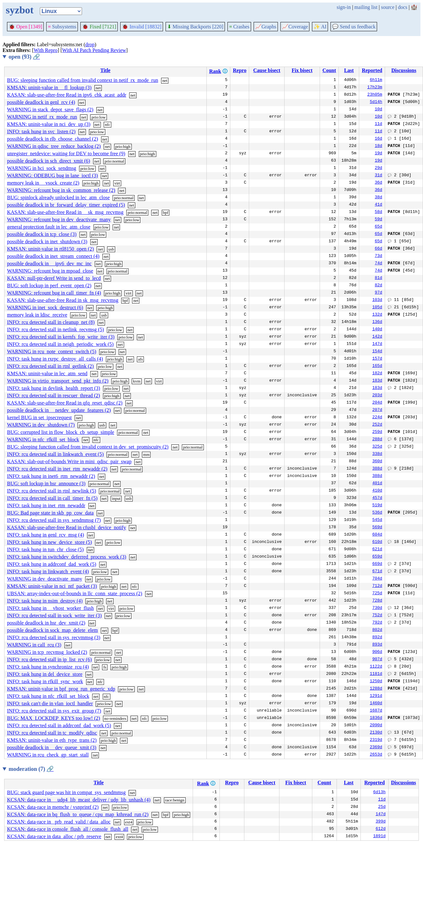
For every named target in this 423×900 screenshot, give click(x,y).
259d (377, 432)
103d (377, 300)
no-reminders (115, 718)
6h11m (376, 80)
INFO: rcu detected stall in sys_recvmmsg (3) (53, 637)
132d (377, 315)
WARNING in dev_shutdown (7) (41, 425)
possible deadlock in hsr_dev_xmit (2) (46, 623)
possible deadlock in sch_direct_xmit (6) (48, 161)
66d (378, 249)
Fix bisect (302, 70)
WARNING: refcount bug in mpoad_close (50, 271)
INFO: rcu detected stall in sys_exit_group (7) (54, 710)
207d (377, 410)
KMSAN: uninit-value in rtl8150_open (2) (50, 249)
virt (117, 183)
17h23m (374, 88)
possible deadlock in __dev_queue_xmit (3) (51, 747)
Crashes (239, 26)
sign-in (344, 7)
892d (377, 637)
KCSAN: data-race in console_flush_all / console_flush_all (67, 829)
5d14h (376, 102)
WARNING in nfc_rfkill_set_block (43, 439)
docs (402, 7)
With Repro (45, 50)
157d (377, 359)
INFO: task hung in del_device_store (44, 674)
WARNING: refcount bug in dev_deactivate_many (59, 219)
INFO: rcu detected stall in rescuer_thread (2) (53, 395)
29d (378, 168)
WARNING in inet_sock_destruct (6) (45, 307)
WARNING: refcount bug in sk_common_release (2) (61, 190)
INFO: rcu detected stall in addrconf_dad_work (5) (59, 725)
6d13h (379, 792)
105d (377, 308)
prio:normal (114, 161)
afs (140, 359)
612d (381, 829)
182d (377, 374)
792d (377, 623)
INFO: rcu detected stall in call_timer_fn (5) (52, 498)
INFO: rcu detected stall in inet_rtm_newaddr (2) (57, 469)
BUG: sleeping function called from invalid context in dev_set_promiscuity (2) (87, 447)
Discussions (403, 70)
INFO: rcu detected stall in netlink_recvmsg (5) (55, 329)
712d (377, 586)
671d (377, 571)
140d (377, 330)
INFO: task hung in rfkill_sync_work (45, 681)
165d (377, 366)
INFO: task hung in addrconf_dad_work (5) (51, 564)
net (164, 80)
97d (378, 293)
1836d (376, 718)
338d (377, 454)
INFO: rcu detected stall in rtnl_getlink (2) (50, 366)
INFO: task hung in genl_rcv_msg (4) (45, 535)
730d (377, 608)
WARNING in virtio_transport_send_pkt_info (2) (57, 381)
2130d (376, 733)
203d (377, 396)
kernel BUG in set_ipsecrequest (39, 417)
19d (378, 154)
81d (378, 278)
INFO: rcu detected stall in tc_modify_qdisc (52, 732)
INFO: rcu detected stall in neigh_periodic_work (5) (60, 344)
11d (378, 124)
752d (377, 615)
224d (377, 418)
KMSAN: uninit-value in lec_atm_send (47, 373)
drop (89, 44)
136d (377, 322)
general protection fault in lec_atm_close (48, 227)
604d (377, 535)
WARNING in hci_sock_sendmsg (41, 168)
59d (378, 220)
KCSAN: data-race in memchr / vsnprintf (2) (53, 807)
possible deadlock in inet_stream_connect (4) (53, 256)
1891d (379, 836)
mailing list (365, 7)
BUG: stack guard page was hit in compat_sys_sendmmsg (66, 792)
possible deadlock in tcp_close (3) (42, 234)
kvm (136, 381)
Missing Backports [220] (195, 26)
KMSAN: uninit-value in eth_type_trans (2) (52, 740)
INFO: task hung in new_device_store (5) (49, 542)
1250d (376, 681)
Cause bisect (266, 70)
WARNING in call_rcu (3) (34, 645)
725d (377, 593)
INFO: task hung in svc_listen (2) (41, 131)
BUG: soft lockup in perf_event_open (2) (49, 285)
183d (377, 381)
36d (378, 183)
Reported (372, 70)
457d (377, 498)
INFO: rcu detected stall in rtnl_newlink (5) (51, 491)
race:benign (174, 800)
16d (378, 139)
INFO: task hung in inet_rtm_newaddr (46, 505)
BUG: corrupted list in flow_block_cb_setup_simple (60, 432)
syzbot (19, 10)
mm (146, 454)
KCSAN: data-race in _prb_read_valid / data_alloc (59, 821)
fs (104, 667)
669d (377, 564)
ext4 (128, 822)
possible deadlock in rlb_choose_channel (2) (52, 139)
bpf (165, 212)
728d (377, 601)
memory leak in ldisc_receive (37, 315)
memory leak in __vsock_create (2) (43, 183)
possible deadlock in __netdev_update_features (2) (59, 410)
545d (377, 520)
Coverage (295, 26)
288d (377, 440)
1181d (376, 674)
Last (349, 70)
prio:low (99, 117)
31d (378, 176)
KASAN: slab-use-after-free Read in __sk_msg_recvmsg (65, 212)
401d (377, 484)
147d (377, 344)
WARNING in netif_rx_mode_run (42, 117)
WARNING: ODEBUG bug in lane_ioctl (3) (52, 175)
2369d (376, 747)
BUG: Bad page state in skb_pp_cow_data (50, 513)
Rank (215, 71)
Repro (239, 70)
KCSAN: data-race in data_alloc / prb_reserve (54, 836)
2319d (376, 740)
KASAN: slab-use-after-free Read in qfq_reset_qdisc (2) (64, 403)
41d (378, 205)
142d (377, 337)
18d (378, 146)
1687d (376, 711)
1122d (376, 667)
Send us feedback (353, 26)
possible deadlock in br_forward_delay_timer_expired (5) (66, 205)
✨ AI (320, 26)
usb (111, 249)
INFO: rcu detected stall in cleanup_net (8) (51, 322)
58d (378, 212)
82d (378, 286)
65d (378, 227)
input (116, 498)
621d (377, 549)
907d (377, 659)
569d (377, 527)
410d (377, 491)
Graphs (265, 26)
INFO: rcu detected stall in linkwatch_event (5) (55, 454)
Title (105, 70)
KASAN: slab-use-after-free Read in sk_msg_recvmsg (62, 300)
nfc (107, 124)
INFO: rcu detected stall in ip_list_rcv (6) (49, 659)
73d (378, 256)
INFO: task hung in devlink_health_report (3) (53, 388)
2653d (376, 755)
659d (377, 557)
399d (381, 822)
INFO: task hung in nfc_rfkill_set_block (48, 696)
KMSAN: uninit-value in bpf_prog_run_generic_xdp (61, 688)
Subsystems (62, 26)
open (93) (24, 57)
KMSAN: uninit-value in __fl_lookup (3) (49, 87)
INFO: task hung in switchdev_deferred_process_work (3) (66, 557)
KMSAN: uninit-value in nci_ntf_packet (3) (52, 586)
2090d (376, 725)
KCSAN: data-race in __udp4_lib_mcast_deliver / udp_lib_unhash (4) (79, 799)
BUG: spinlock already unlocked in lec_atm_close (58, 197)
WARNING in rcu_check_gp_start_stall (48, 754)
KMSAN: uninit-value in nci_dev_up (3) (48, 124)
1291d (376, 696)
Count (329, 70)
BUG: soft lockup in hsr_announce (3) (46, 483)
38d (378, 198)
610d (377, 542)
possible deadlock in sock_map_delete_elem (52, 630)
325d (377, 447)
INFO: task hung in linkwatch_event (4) (48, 571)
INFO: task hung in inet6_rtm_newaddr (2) (51, 476)
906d (377, 652)
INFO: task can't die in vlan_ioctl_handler (50, 703)
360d (377, 462)
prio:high (122, 146)
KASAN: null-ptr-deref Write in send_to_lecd (54, 278)
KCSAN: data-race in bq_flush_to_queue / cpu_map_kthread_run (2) (77, 814)
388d (377, 469)
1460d (376, 703)
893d (377, 645)
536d (377, 513)
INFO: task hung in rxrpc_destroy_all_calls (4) (55, 359)
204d (377, 403)
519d (377, 506)
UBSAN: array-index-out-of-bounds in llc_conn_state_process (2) (74, 593)
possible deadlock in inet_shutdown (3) (47, 241)
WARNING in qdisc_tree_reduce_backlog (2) (54, 146)
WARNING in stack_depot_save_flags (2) (50, 109)
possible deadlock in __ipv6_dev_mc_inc (49, 263)
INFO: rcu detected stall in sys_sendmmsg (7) (54, 520)
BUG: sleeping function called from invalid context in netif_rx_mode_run (82, 80)
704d (377, 579)
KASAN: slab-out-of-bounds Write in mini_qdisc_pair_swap (69, 461)
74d (378, 264)
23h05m (374, 95)
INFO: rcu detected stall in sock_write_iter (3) (54, 615)
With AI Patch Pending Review (94, 50)
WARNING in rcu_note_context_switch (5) (51, 351)
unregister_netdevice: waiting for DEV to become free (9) (66, 153)
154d (377, 352)
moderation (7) (31, 769)
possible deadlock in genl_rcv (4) (41, 102)
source (388, 7)
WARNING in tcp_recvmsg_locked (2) (47, 652)
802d (377, 630)
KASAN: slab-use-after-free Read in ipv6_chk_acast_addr (66, 95)
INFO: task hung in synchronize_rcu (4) (48, 667)
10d (378, 110)
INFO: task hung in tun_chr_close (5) (45, 549)
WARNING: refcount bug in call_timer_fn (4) (54, 293)
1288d (376, 689)
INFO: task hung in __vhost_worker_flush (50, 608)
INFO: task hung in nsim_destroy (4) (45, 601)
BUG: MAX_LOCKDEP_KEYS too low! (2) (53, 718)
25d (381, 807)
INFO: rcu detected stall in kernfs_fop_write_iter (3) (61, 337)
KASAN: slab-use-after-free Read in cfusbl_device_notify (66, 527)
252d (377, 425)
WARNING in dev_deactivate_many (44, 579)
